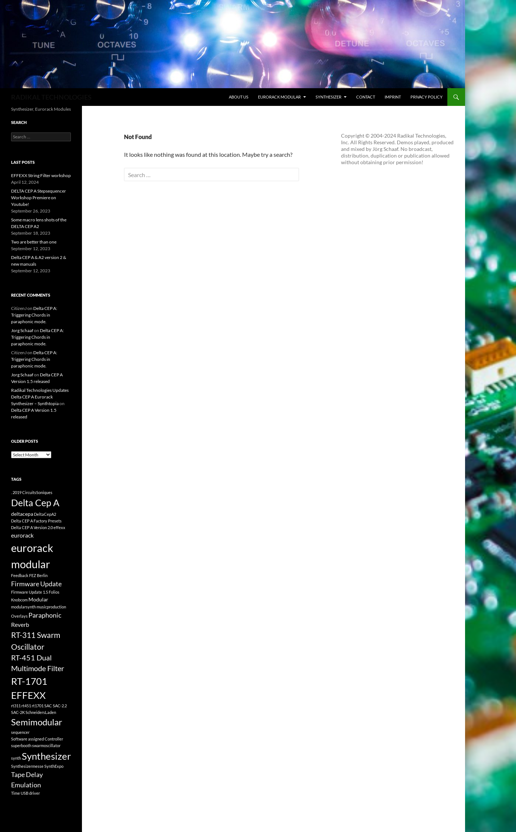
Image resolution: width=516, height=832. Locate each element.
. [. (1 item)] (11, 492)
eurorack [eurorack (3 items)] (22, 535)
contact (365, 96)
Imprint (393, 96)
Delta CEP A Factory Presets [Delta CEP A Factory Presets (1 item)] (36, 520)
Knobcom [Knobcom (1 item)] (19, 599)
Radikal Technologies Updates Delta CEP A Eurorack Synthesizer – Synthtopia (40, 396)
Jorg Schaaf (22, 330)
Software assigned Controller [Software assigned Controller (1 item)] (37, 738)
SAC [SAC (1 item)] (48, 705)
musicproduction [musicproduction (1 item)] (51, 606)
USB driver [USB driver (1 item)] (30, 793)
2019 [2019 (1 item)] (17, 492)
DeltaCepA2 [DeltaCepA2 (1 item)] (45, 514)
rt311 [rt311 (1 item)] (16, 705)
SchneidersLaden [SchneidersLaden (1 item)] (40, 712)
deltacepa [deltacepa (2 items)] (22, 514)
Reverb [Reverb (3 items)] (20, 624)
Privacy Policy (426, 96)
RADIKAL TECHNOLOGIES (51, 97)
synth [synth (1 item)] (16, 758)
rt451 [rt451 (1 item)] (26, 705)
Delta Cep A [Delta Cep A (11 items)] (35, 502)
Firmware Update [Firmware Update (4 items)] (36, 584)
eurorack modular (279, 96)
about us (238, 96)
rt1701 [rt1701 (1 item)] (38, 705)
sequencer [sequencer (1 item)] (20, 732)
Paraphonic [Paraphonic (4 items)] (44, 615)
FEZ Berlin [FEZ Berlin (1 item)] (38, 575)
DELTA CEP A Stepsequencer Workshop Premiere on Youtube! (38, 197)
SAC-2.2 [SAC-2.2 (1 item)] (60, 705)
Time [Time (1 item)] (15, 793)
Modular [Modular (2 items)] (38, 599)
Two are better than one (33, 242)
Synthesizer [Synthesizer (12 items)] (46, 756)
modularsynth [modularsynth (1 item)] (23, 606)
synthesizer (328, 96)
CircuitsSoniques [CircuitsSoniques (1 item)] (37, 492)
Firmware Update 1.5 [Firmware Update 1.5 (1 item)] (29, 592)
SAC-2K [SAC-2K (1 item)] (18, 712)
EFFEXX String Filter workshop (41, 175)
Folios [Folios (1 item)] (54, 592)
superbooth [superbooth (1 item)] (21, 745)
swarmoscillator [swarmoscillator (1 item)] (46, 745)
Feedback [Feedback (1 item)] (19, 575)
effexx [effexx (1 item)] (59, 527)
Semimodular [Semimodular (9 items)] (36, 722)
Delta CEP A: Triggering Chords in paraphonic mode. (34, 314)
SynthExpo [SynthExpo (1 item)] (53, 766)
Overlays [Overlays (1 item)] (19, 616)
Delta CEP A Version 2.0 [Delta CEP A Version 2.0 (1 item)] (32, 527)
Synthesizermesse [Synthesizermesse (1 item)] (27, 766)
